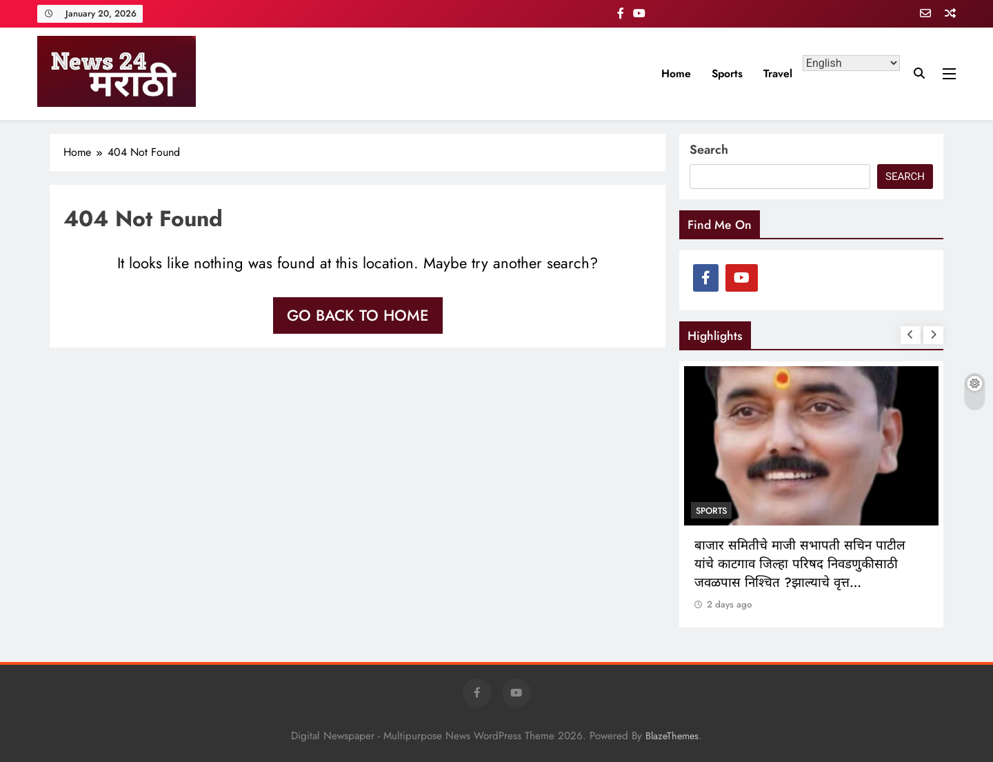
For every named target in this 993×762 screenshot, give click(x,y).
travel (777, 73)
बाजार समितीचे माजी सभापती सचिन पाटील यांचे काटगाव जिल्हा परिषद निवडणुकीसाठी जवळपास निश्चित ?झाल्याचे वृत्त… (799, 564)
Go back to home (358, 315)
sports (727, 73)
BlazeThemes (672, 736)
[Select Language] (851, 63)
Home (676, 73)
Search (709, 150)
